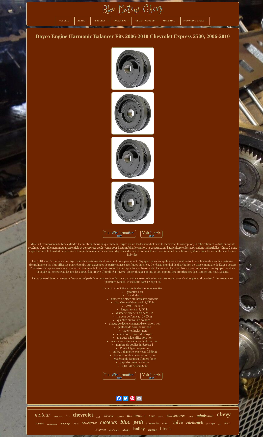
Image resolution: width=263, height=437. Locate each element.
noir (227, 423)
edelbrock (194, 422)
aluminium (136, 415)
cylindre (126, 430)
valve (177, 422)
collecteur (89, 423)
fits (67, 416)
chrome (152, 429)
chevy (224, 414)
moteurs (108, 422)
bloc (125, 422)
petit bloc (114, 430)
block (165, 428)
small (98, 417)
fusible (160, 416)
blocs (75, 423)
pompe (210, 423)
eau (219, 424)
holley (139, 428)
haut (152, 416)
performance (52, 424)
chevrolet (83, 415)
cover (165, 423)
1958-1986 (58, 416)
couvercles (152, 423)
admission (205, 415)
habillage (65, 423)
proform (100, 429)
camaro (40, 423)
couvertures (176, 416)
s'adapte (108, 416)
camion (120, 416)
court (191, 416)
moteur (42, 415)
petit (138, 422)
